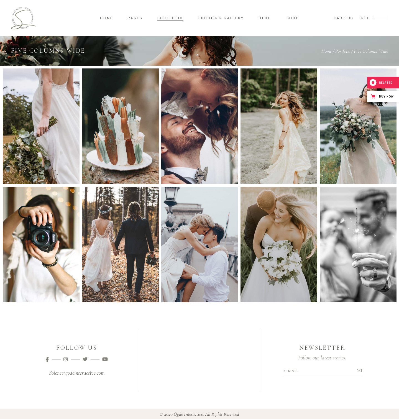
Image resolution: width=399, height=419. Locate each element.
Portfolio (342, 51)
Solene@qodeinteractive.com (76, 373)
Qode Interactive (188, 414)
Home (326, 51)
